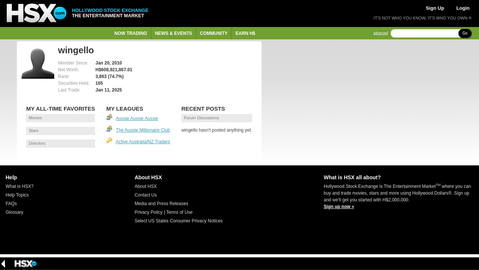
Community (214, 33)
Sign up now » (339, 206)
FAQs (11, 203)
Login (463, 8)
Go (465, 33)
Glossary (14, 212)
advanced (380, 33)
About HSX (146, 186)
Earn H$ (245, 33)
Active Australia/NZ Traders (143, 141)
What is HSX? (20, 186)
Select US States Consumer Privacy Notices (179, 221)
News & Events (173, 33)
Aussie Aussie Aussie (137, 118)
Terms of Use (179, 212)
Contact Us (146, 195)
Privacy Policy (149, 212)
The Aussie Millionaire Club (143, 130)
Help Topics (17, 195)
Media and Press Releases (161, 203)
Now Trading (131, 33)
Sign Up (435, 8)
